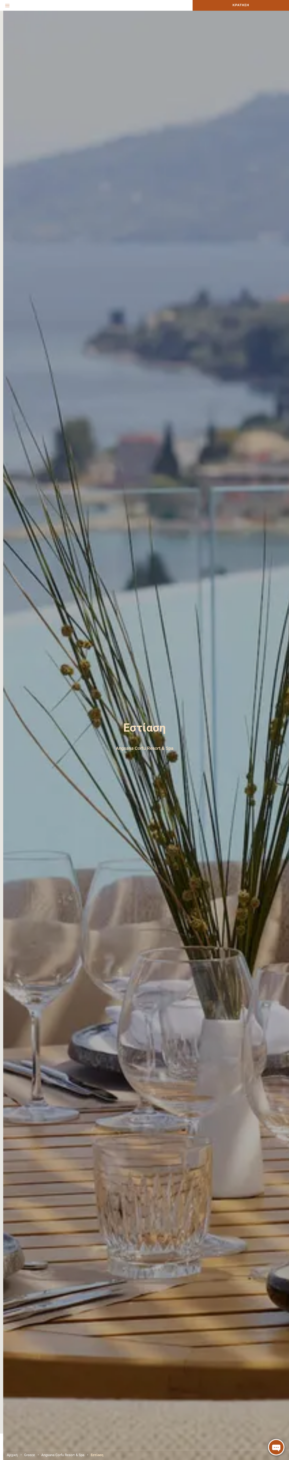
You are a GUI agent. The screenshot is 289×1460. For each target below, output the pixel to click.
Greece (29, 1455)
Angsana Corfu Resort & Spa (62, 1455)
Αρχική (12, 1455)
